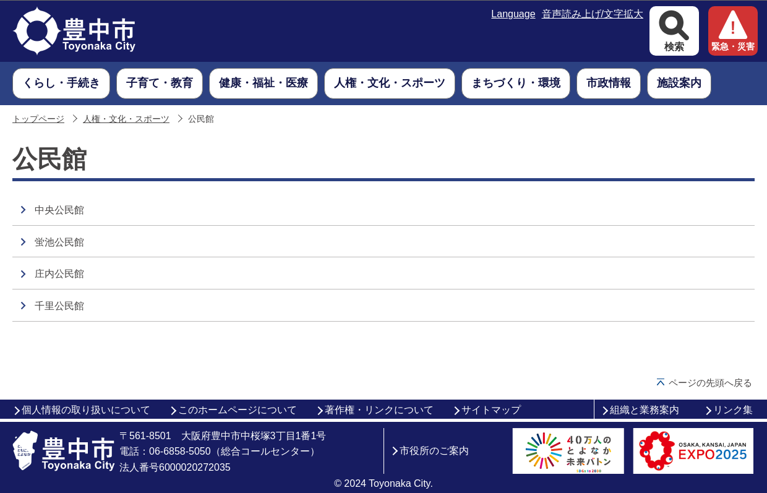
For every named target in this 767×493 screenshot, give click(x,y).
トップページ (38, 119)
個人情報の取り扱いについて (86, 410)
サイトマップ (491, 410)
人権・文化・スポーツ (126, 119)
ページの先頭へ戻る (710, 382)
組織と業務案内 (644, 410)
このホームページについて (237, 410)
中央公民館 (59, 210)
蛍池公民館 (59, 242)
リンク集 (733, 410)
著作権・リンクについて (379, 410)
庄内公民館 (59, 273)
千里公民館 (59, 306)
